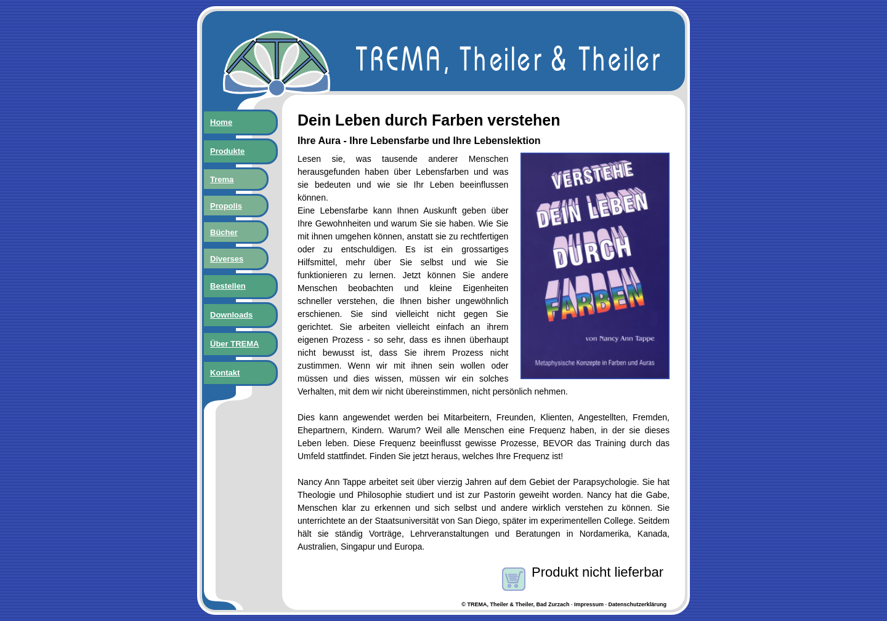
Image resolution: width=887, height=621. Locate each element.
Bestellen (228, 285)
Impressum (589, 604)
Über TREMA (234, 343)
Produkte (227, 151)
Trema (221, 179)
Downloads (231, 314)
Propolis (226, 205)
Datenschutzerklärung (637, 604)
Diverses (226, 258)
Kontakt (225, 372)
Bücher (224, 232)
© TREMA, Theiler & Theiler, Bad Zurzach (515, 604)
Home (221, 122)
